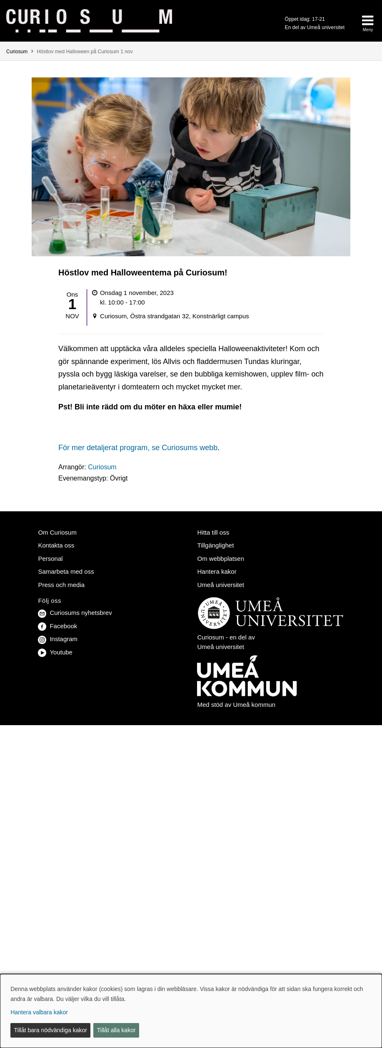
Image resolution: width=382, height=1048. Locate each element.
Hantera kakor (216, 571)
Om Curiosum (57, 532)
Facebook (57, 625)
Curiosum (16, 52)
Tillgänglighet (215, 545)
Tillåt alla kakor (116, 1030)
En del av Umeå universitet (315, 27)
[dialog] (191, 1011)
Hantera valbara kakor (39, 1012)
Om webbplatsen (220, 558)
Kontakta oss (56, 545)
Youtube (55, 652)
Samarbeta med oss (66, 571)
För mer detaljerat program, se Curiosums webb (137, 447)
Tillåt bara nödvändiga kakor (50, 1030)
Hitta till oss (213, 532)
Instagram (57, 638)
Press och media (61, 584)
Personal (50, 558)
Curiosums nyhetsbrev (75, 612)
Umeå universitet (220, 584)
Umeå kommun (254, 704)
